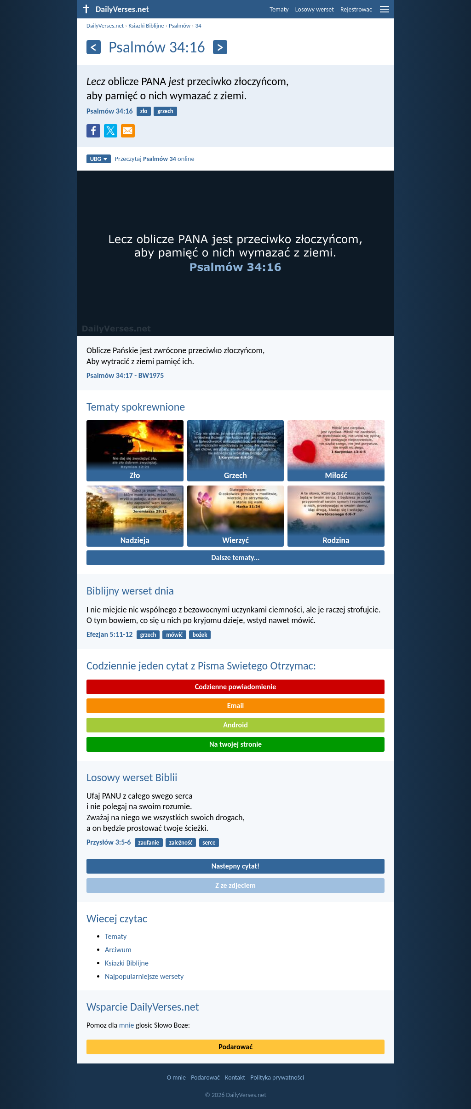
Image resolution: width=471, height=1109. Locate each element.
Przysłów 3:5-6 (108, 842)
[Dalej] (220, 47)
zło (144, 111)
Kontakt (235, 1077)
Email (235, 705)
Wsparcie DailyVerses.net (142, 1006)
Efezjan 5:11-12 (109, 634)
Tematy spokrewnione (135, 406)
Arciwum (118, 949)
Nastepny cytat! (235, 866)
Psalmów (179, 25)
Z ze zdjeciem (235, 885)
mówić (174, 634)
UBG (98, 158)
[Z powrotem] (93, 47)
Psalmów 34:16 (109, 111)
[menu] (384, 12)
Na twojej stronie (235, 744)
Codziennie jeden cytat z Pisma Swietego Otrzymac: (201, 665)
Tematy (279, 9)
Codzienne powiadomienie (235, 686)
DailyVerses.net (105, 25)
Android (235, 724)
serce (208, 842)
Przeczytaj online (155, 158)
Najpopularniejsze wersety (144, 976)
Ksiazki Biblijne (146, 25)
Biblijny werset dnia (130, 590)
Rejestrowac (356, 9)
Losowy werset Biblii (131, 777)
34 (198, 25)
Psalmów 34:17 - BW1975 (125, 375)
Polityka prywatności (277, 1077)
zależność (181, 842)
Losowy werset (314, 9)
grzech (165, 111)
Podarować (235, 1046)
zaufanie (148, 842)
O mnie (176, 1077)
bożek (200, 634)
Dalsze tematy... (235, 557)
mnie (126, 1025)
